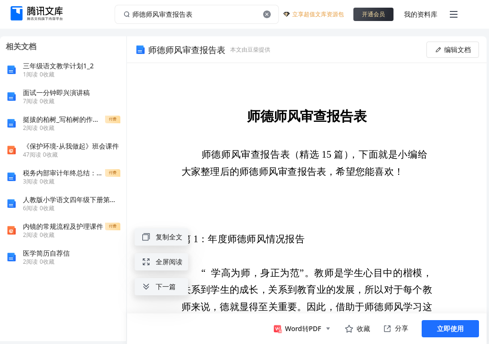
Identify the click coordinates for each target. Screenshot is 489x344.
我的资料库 (420, 14)
